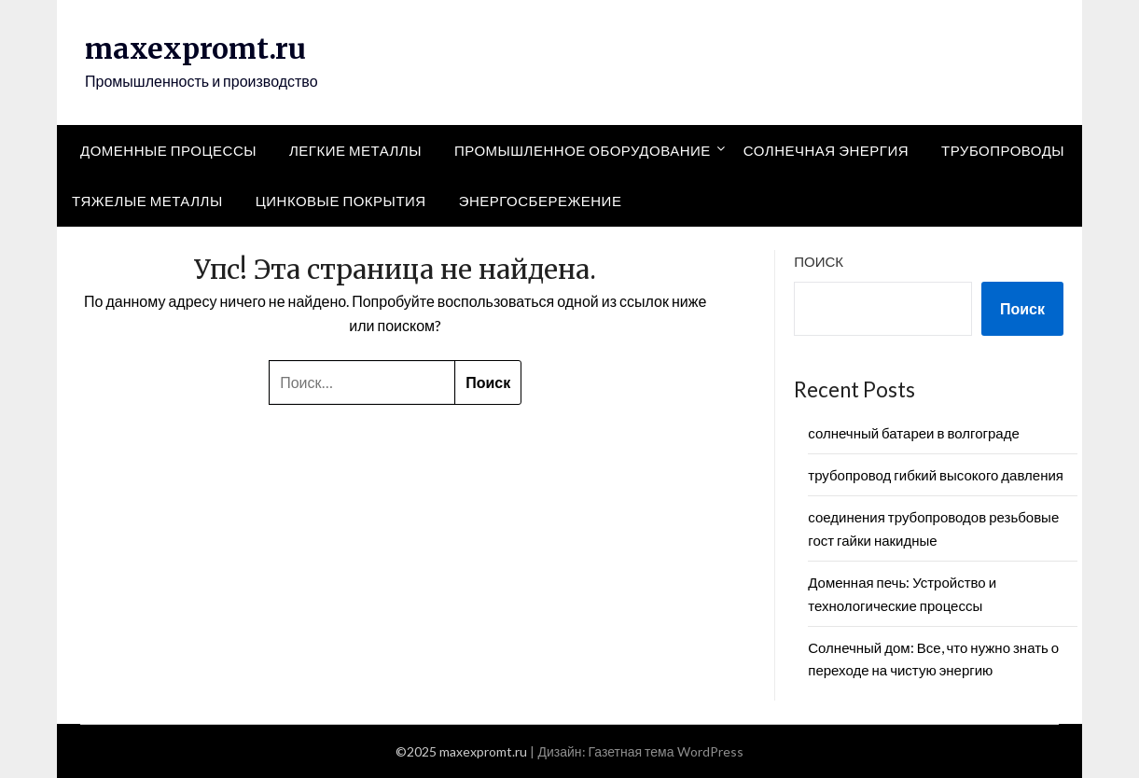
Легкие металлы (355, 150)
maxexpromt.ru (195, 48)
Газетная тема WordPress (666, 751)
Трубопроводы (1002, 150)
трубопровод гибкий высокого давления (935, 474)
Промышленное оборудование (582, 150)
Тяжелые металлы (147, 200)
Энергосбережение (540, 200)
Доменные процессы (168, 150)
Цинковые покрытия (341, 200)
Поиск (818, 261)
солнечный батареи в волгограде (913, 432)
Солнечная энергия (826, 150)
